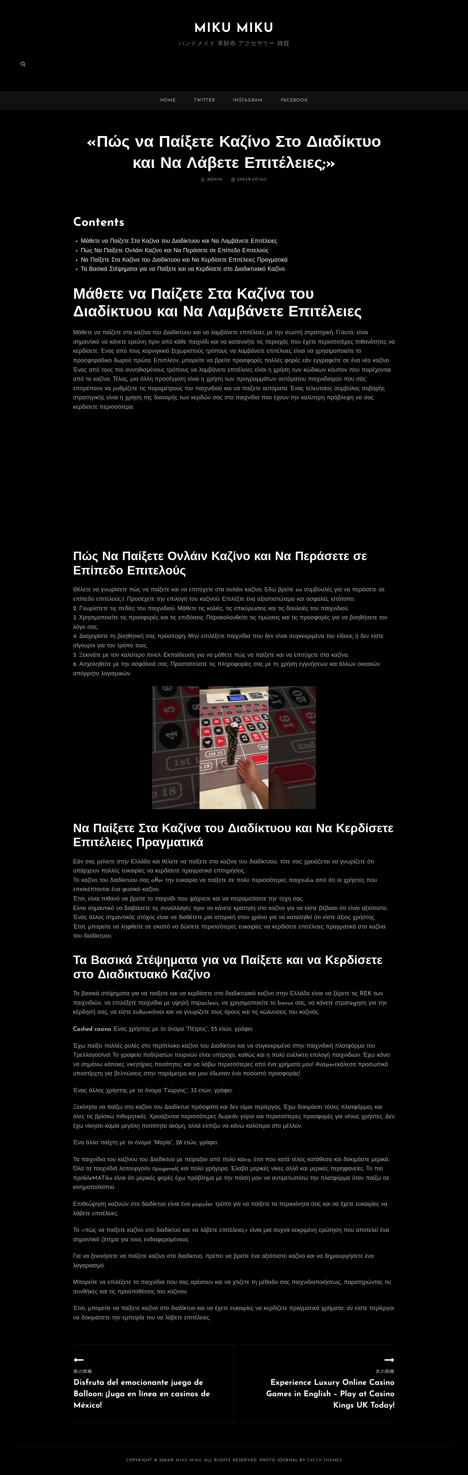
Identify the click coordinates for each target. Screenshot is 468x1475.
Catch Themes (324, 1460)
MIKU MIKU (234, 28)
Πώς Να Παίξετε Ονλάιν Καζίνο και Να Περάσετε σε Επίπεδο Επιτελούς (174, 251)
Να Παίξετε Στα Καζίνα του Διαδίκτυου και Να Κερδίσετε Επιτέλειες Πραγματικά (184, 260)
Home (168, 100)
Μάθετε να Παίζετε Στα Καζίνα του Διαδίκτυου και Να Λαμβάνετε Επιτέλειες (179, 241)
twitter (204, 100)
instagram (247, 100)
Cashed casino (92, 1029)
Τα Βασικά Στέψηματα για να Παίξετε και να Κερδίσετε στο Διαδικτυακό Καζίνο (183, 269)
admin (215, 180)
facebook (294, 100)
